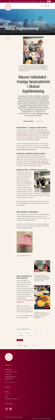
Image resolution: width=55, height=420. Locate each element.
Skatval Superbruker (28, 121)
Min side (26, 1)
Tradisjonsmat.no (18, 1)
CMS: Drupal (47, 418)
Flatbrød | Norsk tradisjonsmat (40, 161)
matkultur (35, 332)
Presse (10, 1)
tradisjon (30, 335)
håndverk (20, 332)
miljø (41, 332)
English (43, 1)
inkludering (27, 332)
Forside (8, 38)
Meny (46, 6)
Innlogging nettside (35, 1)
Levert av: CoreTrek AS (37, 418)
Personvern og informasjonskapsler (13, 417)
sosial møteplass (21, 335)
